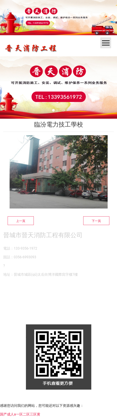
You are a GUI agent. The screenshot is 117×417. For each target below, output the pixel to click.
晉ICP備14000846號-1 (97, 398)
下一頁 (96, 221)
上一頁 (20, 221)
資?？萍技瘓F (57, 398)
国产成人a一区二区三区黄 (20, 414)
